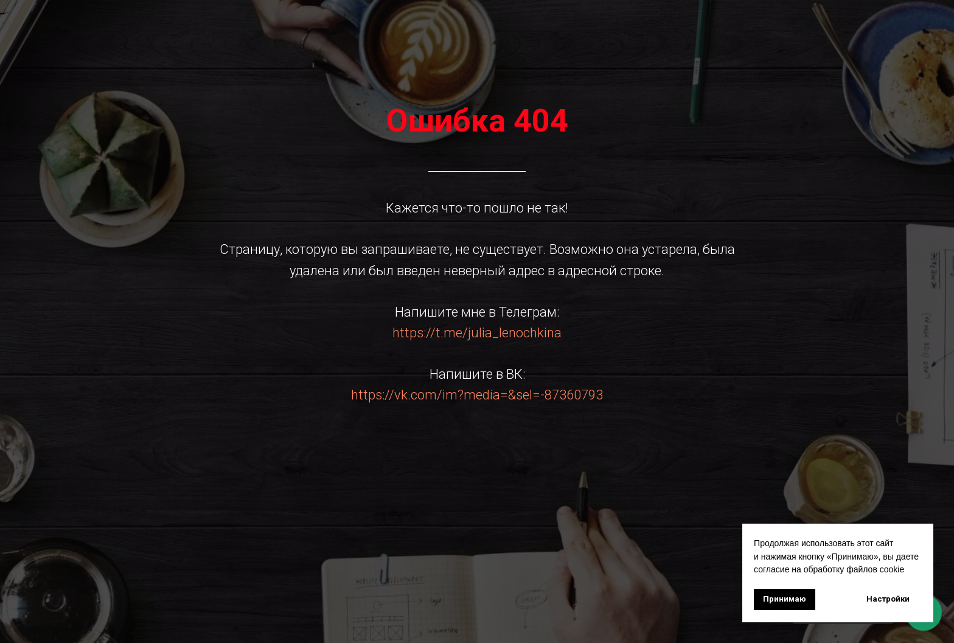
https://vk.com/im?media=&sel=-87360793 (477, 394)
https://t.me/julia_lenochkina (477, 332)
